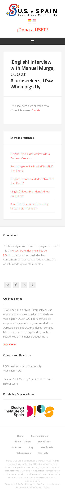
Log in (46, 487)
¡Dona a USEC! (32, 29)
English (36, 110)
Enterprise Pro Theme (36, 484)
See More (9, 344)
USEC (32, 10)
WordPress (35, 487)
